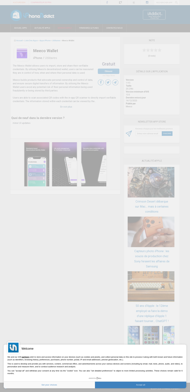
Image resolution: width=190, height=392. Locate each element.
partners (25, 357)
